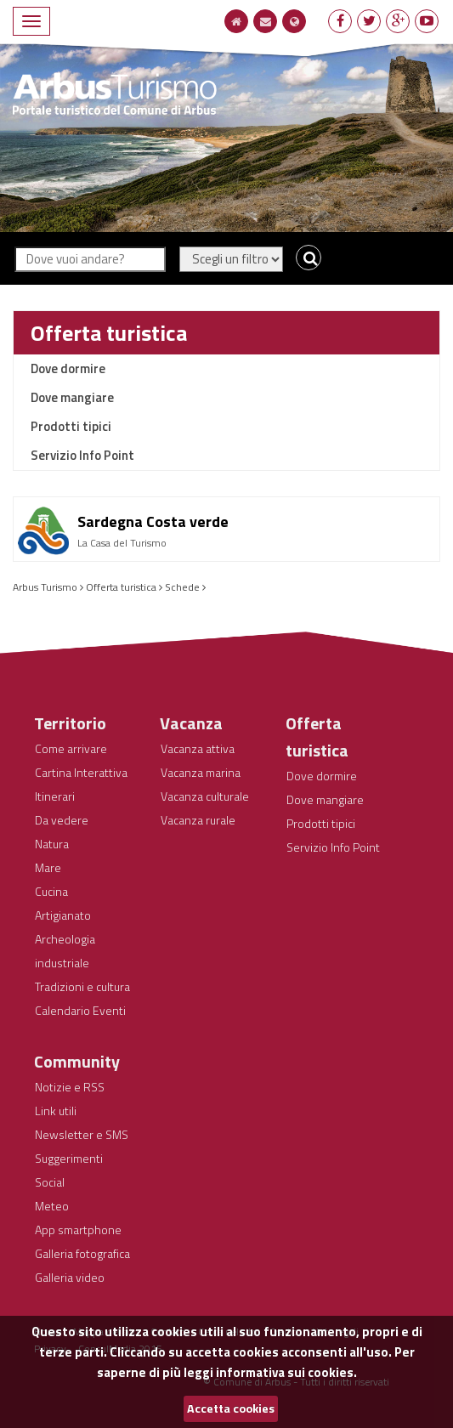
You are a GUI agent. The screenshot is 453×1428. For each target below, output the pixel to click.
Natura (52, 844)
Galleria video (70, 1277)
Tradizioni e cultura (82, 986)
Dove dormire (68, 368)
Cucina (51, 891)
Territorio (70, 723)
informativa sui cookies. (286, 1372)
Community (77, 1061)
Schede (182, 587)
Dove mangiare (72, 397)
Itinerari (55, 796)
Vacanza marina (201, 772)
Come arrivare (71, 748)
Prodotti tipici (71, 426)
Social (50, 1182)
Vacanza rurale (198, 820)
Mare (48, 867)
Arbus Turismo (45, 587)
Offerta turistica (109, 332)
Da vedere (61, 820)
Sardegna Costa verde (153, 521)
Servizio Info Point (82, 455)
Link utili (55, 1110)
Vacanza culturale (205, 796)
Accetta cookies (231, 1408)
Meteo (52, 1206)
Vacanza (191, 723)
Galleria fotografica (82, 1253)
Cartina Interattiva (81, 772)
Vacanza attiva (198, 748)
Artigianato (63, 915)
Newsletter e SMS (81, 1134)
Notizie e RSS (70, 1087)
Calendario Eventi (80, 1010)
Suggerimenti (69, 1158)
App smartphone (78, 1229)
